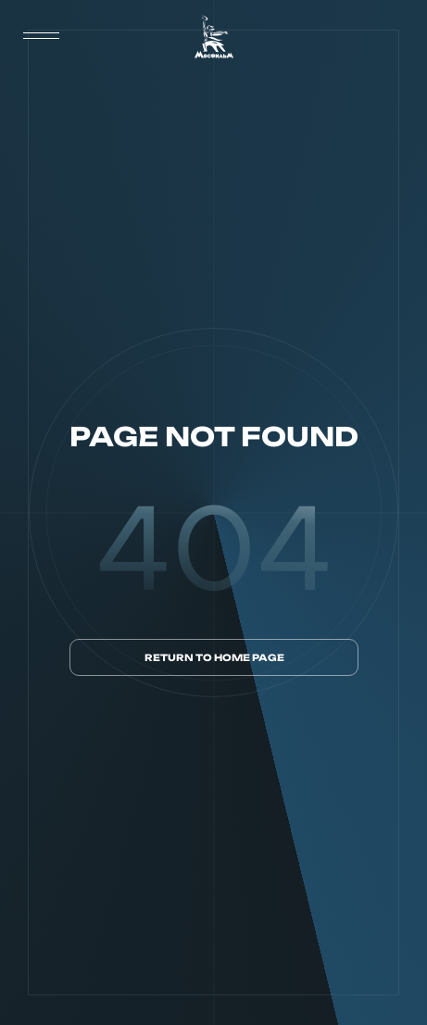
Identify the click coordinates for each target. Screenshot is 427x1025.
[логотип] (214, 36)
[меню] (41, 36)
